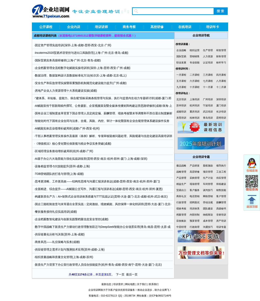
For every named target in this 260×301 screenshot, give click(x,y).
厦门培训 (221, 105)
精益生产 (181, 184)
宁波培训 (208, 105)
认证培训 (208, 62)
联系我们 (154, 284)
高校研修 (157, 27)
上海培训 (194, 99)
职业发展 (181, 62)
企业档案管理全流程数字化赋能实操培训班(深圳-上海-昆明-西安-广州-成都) (82, 68)
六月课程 (194, 81)
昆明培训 (221, 117)
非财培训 (221, 214)
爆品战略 (181, 165)
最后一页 (132, 274)
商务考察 (129, 27)
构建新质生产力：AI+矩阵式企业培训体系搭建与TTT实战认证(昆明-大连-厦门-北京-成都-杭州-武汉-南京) (101, 196)
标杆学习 (221, 62)
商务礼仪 (181, 196)
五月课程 (181, 81)
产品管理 (181, 177)
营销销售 (194, 56)
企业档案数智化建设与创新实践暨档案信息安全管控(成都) (71, 219)
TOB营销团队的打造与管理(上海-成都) (59, 173)
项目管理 (208, 171)
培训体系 (194, 208)
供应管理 (221, 177)
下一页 (120, 274)
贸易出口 (181, 190)
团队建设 (208, 208)
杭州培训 (194, 105)
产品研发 (194, 165)
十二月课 (221, 87)
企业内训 (73, 27)
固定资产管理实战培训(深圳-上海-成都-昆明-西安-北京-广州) (73, 45)
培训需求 (118, 284)
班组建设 (221, 184)
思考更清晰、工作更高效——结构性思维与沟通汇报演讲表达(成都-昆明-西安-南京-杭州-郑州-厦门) (97, 181)
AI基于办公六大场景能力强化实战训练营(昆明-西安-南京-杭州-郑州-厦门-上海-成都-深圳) (91, 158)
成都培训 (181, 111)
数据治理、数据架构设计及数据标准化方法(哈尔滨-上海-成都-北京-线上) (81, 75)
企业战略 (181, 50)
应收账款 (181, 220)
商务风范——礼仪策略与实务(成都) (57, 242)
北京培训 (181, 99)
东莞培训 (181, 117)
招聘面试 (194, 202)
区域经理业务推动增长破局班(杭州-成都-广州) (64, 151)
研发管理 (221, 50)
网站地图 (130, 284)
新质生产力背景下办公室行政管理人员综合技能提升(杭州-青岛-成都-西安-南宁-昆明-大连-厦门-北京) (98, 264)
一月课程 (181, 74)
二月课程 (194, 74)
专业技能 (194, 62)
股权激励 (208, 165)
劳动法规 (208, 202)
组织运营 (194, 50)
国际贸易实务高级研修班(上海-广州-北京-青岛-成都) (68, 60)
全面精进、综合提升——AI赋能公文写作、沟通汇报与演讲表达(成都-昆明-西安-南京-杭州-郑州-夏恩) (99, 189)
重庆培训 (194, 111)
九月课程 (181, 87)
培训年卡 (212, 27)
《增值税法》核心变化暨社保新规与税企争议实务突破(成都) (73, 143)
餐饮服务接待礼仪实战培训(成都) (56, 211)
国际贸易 (181, 56)
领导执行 (221, 165)
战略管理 (181, 171)
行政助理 (194, 227)
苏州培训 (181, 105)
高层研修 (194, 171)
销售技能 (221, 190)
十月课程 (194, 87)
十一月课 (208, 87)
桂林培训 (194, 117)
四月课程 (221, 74)
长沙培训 (221, 111)
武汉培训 (208, 111)
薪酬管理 (221, 202)
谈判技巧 (208, 190)
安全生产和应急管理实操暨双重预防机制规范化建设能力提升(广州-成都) (81, 83)
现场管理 (194, 184)
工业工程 (221, 171)
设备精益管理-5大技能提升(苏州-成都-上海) (62, 166)
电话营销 (194, 196)
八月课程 (221, 81)
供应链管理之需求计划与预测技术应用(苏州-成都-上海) (70, 249)
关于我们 (142, 284)
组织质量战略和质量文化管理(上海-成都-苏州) (64, 257)
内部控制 (194, 214)
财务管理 (221, 56)
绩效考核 (181, 208)
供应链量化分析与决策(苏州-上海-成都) (60, 234)
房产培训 (221, 220)
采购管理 (194, 177)
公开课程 (45, 27)
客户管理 (221, 196)
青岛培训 (208, 117)
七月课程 (208, 81)
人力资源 (208, 56)
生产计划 (208, 177)
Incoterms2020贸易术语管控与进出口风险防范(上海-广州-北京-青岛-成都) (81, 52)
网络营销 (208, 196)
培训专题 (221, 227)
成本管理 (208, 220)
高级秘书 (221, 208)
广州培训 (208, 99)
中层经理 (181, 227)
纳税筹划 (208, 214)
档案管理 (181, 214)
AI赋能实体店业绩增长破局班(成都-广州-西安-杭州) (67, 128)
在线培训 (184, 27)
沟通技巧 (208, 227)
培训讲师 (101, 27)
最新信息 (106, 284)
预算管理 (194, 220)
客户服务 (194, 190)
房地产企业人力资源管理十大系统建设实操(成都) (66, 90)
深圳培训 (221, 99)
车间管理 (208, 184)
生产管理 (208, 50)
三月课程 (208, 74)
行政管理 (181, 202)
